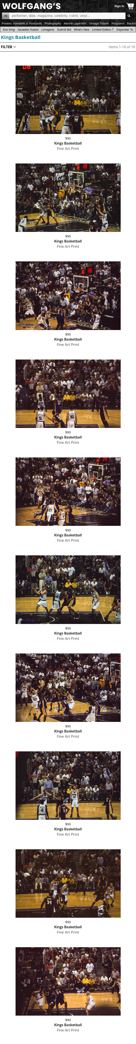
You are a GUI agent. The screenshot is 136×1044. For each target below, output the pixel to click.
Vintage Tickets (99, 23)
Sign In (119, 6)
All (5, 15)
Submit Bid (64, 29)
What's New (81, 29)
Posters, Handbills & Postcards (22, 23)
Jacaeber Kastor (28, 29)
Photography (52, 23)
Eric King (9, 29)
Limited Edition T (103, 29)
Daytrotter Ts (125, 29)
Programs (118, 23)
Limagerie (47, 29)
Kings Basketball (21, 37)
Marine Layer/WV (75, 23)
